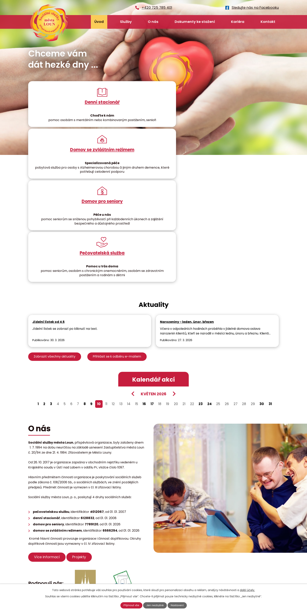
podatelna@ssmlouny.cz (136, 568)
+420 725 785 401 (129, 582)
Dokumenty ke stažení (195, 21)
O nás (153, 21)
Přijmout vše (130, 605)
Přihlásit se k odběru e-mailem (129, 219)
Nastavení (178, 605)
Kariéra (237, 21)
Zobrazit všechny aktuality (58, 219)
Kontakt (268, 21)
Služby (126, 21)
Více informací (48, 420)
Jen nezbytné (155, 605)
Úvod (99, 21)
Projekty (84, 420)
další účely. (247, 590)
